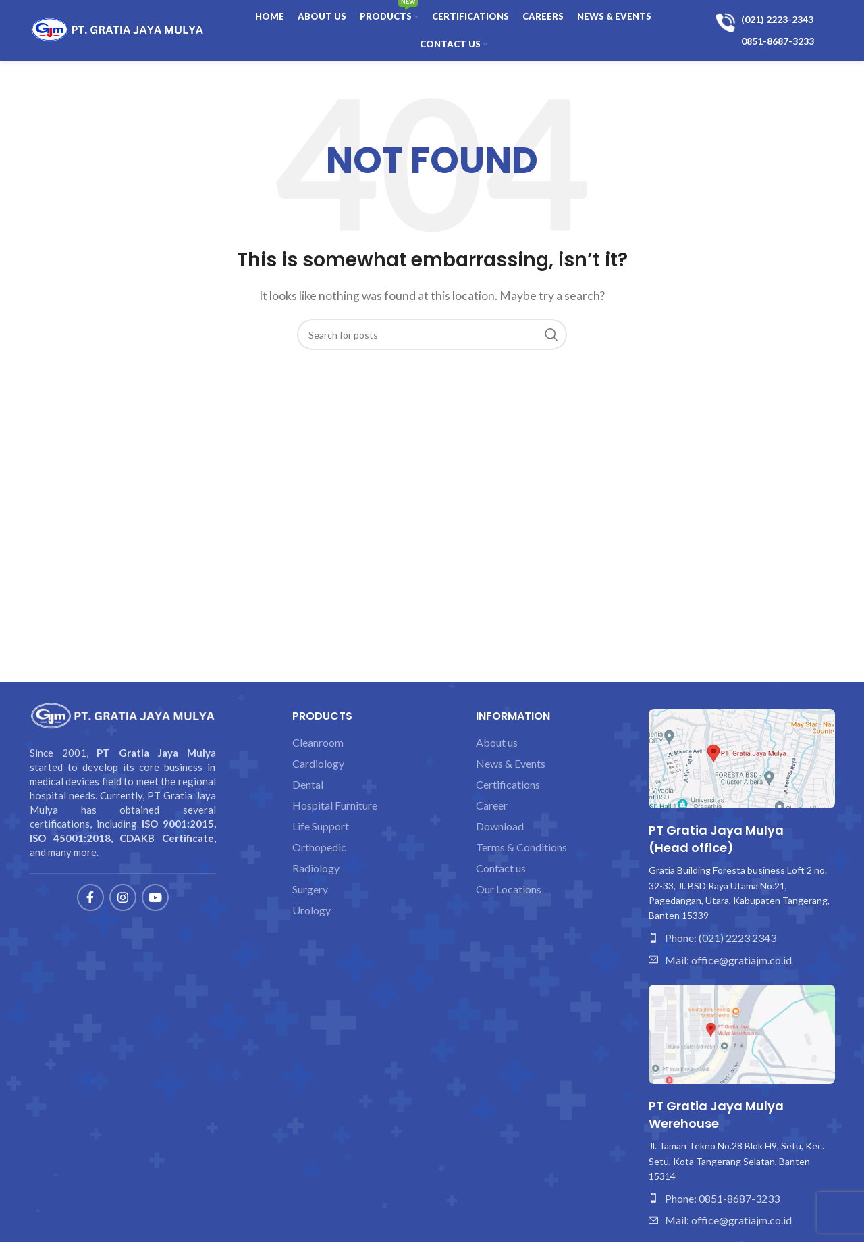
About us (497, 742)
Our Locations (508, 889)
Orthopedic (319, 847)
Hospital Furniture (334, 805)
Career (492, 805)
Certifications (508, 784)
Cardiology (318, 763)
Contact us (501, 868)
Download (500, 826)
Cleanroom (318, 742)
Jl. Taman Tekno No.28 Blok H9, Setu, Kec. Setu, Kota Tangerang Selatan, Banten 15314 (736, 1161)
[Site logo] (117, 28)
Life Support (320, 826)
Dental (307, 784)
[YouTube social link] (155, 897)
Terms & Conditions (521, 847)
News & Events (510, 763)
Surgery (310, 889)
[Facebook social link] (90, 897)
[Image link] (742, 757)
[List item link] (742, 938)
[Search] (432, 334)
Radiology (316, 868)
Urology (311, 910)
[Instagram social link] (122, 897)
